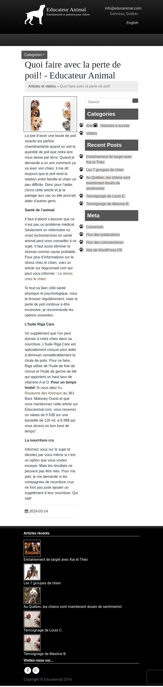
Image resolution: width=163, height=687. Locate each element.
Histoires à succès (115, 126)
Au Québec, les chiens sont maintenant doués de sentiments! (108, 183)
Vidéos (91, 133)
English (132, 23)
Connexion (95, 227)
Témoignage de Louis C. (106, 196)
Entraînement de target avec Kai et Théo (56, 559)
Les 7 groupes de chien (105, 170)
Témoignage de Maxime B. (107, 204)
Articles (92, 126)
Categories (33, 55)
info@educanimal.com (123, 8)
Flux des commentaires (104, 242)
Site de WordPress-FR (104, 250)
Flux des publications (103, 235)
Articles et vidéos (42, 86)
